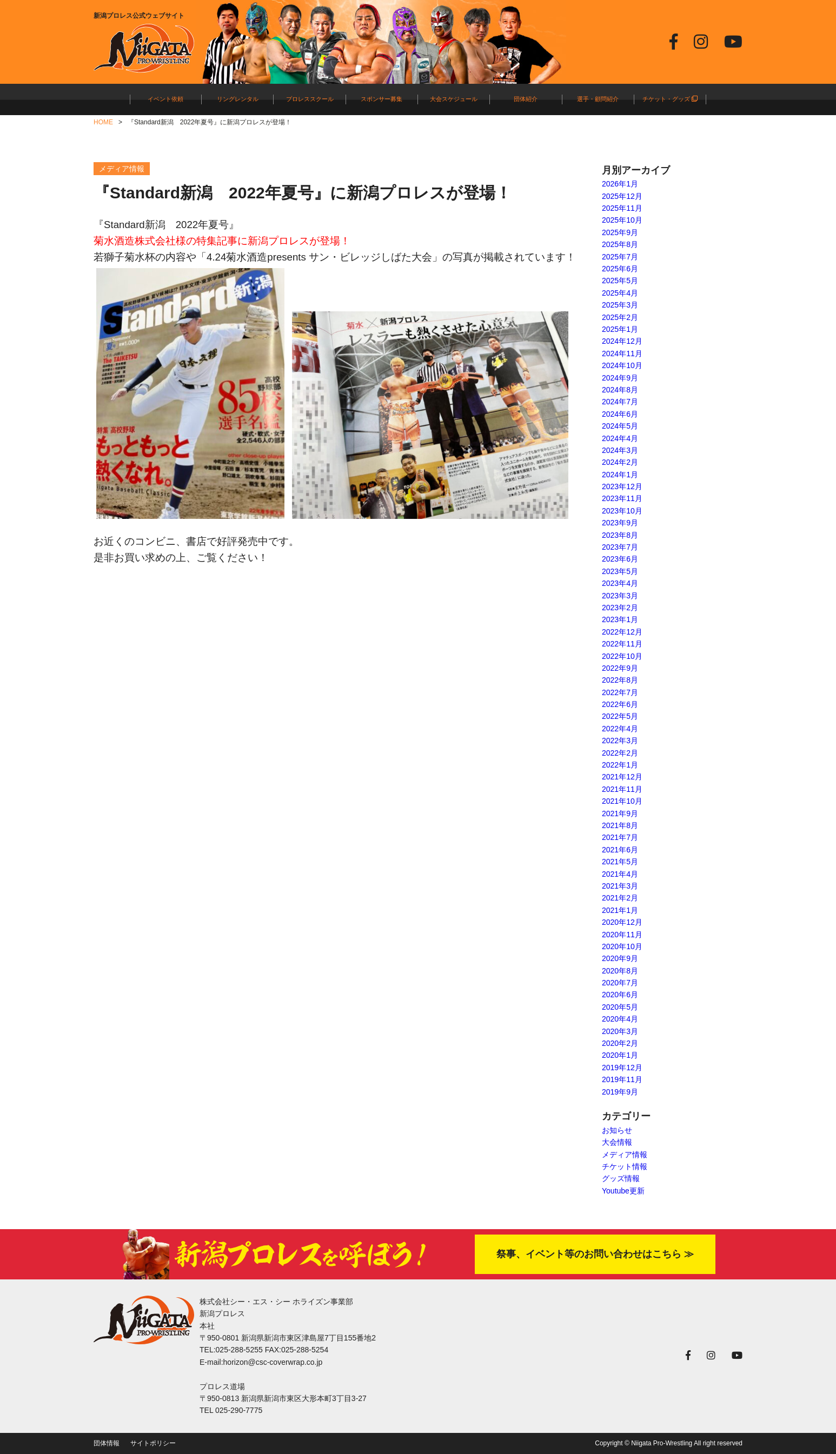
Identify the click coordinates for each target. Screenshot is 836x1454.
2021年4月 (620, 874)
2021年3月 (620, 886)
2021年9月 (620, 813)
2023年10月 (622, 510)
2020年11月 (622, 934)
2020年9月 (620, 958)
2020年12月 (622, 922)
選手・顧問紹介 (598, 99)
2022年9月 (620, 668)
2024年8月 (620, 389)
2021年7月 (620, 837)
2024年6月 (620, 414)
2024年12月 (622, 341)
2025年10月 (622, 220)
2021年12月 (622, 776)
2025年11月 (622, 208)
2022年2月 (620, 753)
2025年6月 (620, 268)
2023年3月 (620, 595)
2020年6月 (620, 994)
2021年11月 (622, 789)
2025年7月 (620, 256)
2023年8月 (620, 535)
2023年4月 (620, 583)
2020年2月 (620, 1043)
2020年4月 (620, 1019)
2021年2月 (620, 897)
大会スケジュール (453, 99)
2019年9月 (620, 1092)
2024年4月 (620, 438)
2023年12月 (622, 486)
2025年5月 (620, 280)
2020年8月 (620, 970)
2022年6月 (620, 704)
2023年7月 (620, 547)
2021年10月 (622, 801)
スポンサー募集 (381, 99)
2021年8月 (620, 825)
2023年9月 (620, 522)
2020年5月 (620, 1007)
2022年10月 (622, 656)
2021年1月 (620, 910)
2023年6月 (620, 559)
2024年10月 (622, 365)
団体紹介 (526, 99)
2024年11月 (622, 353)
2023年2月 (620, 607)
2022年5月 (620, 716)
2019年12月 (622, 1067)
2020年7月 (620, 982)
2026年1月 (620, 183)
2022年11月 (622, 643)
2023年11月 (622, 498)
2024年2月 (620, 462)
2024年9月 (620, 377)
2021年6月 (620, 849)
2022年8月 (620, 680)
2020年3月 (620, 1031)
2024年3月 (620, 450)
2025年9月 (620, 232)
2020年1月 (620, 1055)
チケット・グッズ (670, 99)
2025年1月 (620, 329)
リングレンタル (237, 99)
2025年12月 (622, 196)
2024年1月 (620, 474)
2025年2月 (620, 317)
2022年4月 (620, 728)
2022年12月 (622, 632)
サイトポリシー (153, 1443)
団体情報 (107, 1443)
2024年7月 (620, 401)
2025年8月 (620, 244)
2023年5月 (620, 571)
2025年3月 (620, 305)
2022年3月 (620, 740)
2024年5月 (620, 426)
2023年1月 (620, 619)
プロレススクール (310, 99)
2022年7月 (620, 692)
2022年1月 (620, 765)
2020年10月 (622, 946)
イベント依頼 (165, 99)
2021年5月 (620, 861)
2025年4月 (620, 293)
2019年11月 (622, 1079)
